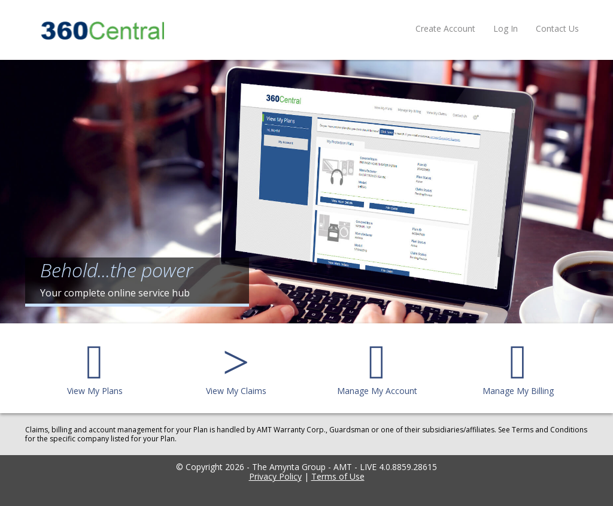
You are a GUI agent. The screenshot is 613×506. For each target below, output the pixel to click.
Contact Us (557, 28)
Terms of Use (338, 476)
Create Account (445, 28)
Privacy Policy (275, 476)
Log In (505, 28)
